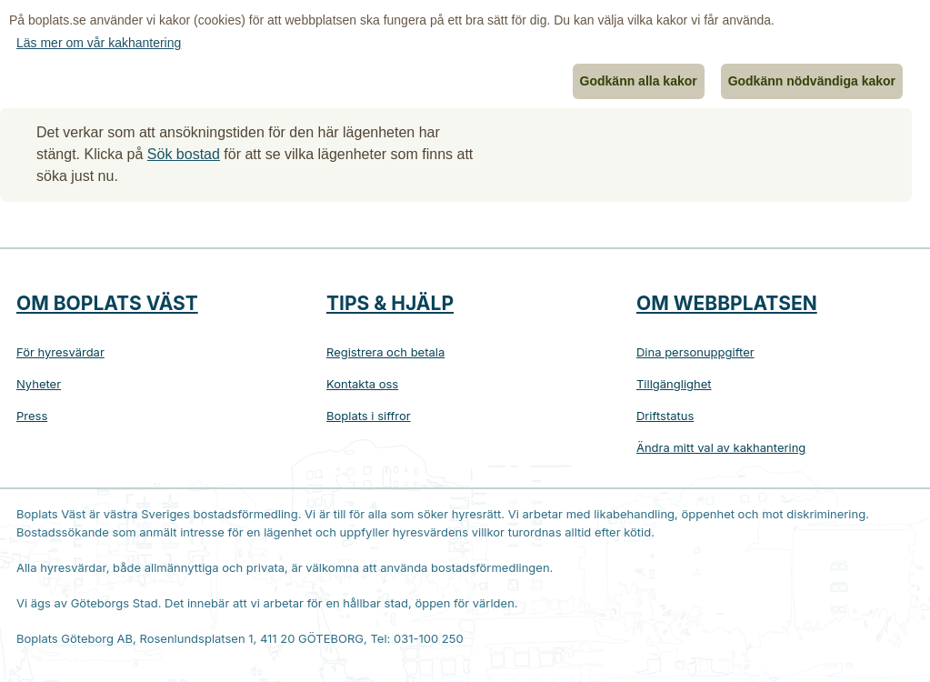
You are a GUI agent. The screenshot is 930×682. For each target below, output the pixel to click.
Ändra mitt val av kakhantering (720, 447)
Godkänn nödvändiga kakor (811, 81)
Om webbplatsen (726, 303)
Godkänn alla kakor (638, 81)
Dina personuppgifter (695, 352)
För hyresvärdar (60, 352)
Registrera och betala (385, 352)
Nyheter (38, 383)
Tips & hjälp (390, 303)
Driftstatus (665, 415)
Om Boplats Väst (107, 303)
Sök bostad (183, 154)
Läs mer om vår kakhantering (98, 42)
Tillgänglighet (674, 383)
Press (31, 415)
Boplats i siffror (368, 415)
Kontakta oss (362, 383)
